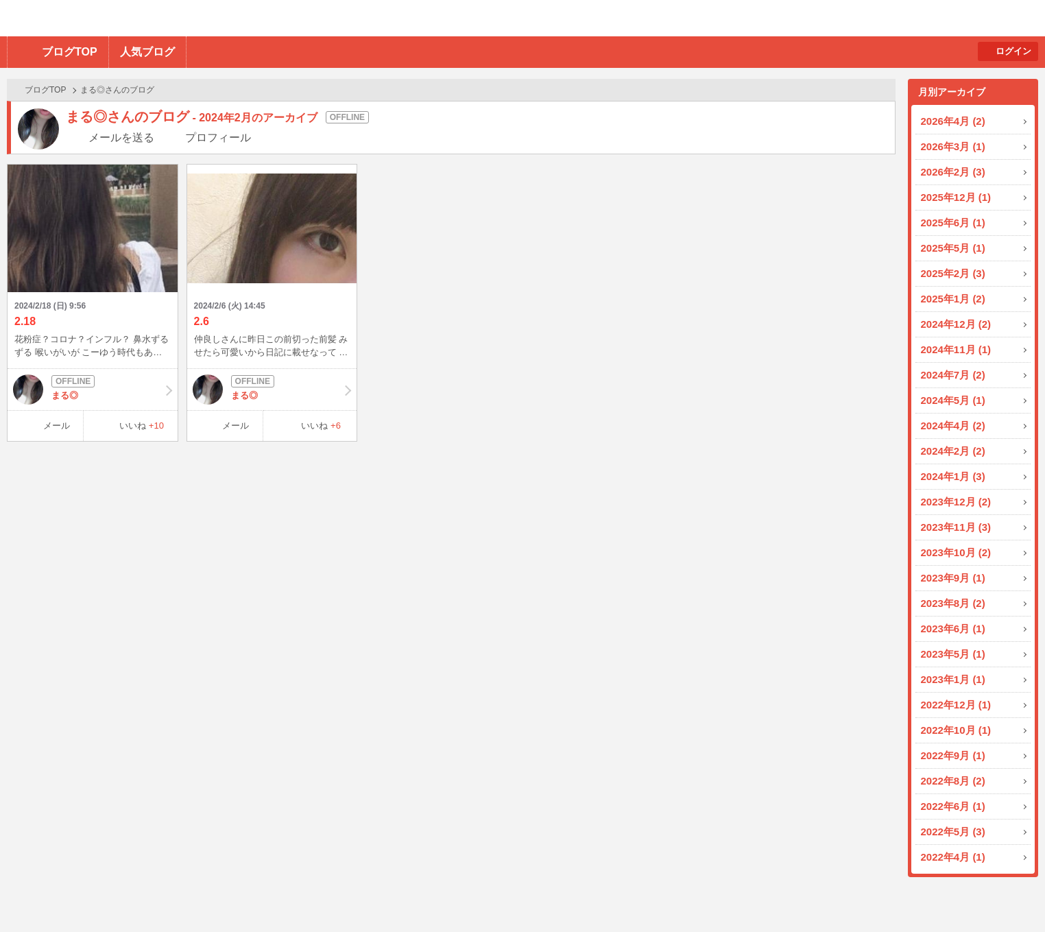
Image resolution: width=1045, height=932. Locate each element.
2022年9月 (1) (953, 755)
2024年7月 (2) (953, 375)
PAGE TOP (1007, 894)
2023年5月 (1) (953, 654)
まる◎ (93, 389)
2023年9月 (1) (953, 578)
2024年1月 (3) (953, 476)
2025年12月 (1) (956, 197)
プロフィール (218, 137)
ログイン (1013, 51)
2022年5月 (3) (953, 831)
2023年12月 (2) (956, 501)
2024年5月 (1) (953, 400)
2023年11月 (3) (956, 527)
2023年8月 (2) (953, 603)
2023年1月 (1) (953, 679)
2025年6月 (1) (953, 222)
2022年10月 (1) (956, 730)
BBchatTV (196, 18)
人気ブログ (147, 52)
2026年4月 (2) (953, 121)
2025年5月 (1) (953, 248)
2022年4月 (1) (953, 857)
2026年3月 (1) (953, 146)
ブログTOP (69, 52)
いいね (141, 425)
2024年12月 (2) (956, 324)
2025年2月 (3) (953, 273)
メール (56, 425)
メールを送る (121, 137)
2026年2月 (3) (953, 172)
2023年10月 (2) (956, 552)
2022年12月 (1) (956, 704)
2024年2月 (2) (953, 451)
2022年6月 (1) (953, 806)
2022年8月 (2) (953, 781)
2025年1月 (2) (953, 298)
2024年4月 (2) (953, 425)
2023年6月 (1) (953, 628)
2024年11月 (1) (956, 349)
